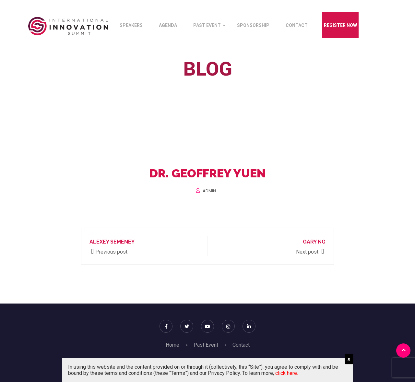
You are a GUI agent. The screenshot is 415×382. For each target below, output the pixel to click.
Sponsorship (253, 25)
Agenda (168, 25)
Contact (297, 25)
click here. (286, 373)
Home (164, 84)
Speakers (131, 25)
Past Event (207, 25)
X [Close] (349, 359)
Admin (209, 190)
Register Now (340, 25)
